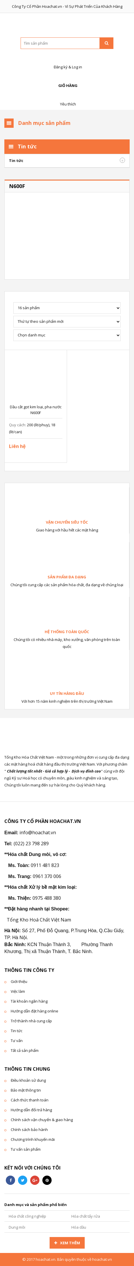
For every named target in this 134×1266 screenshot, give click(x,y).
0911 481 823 (45, 865)
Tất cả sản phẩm (25, 1050)
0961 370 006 (47, 876)
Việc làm (18, 991)
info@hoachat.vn (37, 832)
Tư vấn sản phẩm (26, 1149)
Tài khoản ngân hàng (29, 1001)
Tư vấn (17, 1040)
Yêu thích (67, 98)
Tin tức (16, 160)
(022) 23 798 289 (31, 843)
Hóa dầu (78, 1227)
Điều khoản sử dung (28, 1080)
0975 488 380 (46, 898)
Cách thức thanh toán (29, 1100)
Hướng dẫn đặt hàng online (34, 1011)
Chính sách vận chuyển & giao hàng (42, 1119)
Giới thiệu (19, 981)
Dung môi (17, 1227)
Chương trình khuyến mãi (33, 1139)
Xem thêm (70, 1242)
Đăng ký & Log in (67, 61)
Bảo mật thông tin (26, 1090)
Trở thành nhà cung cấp (31, 1020)
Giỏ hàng (67, 79)
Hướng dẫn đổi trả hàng (31, 1109)
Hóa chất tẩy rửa (85, 1216)
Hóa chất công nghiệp (27, 1216)
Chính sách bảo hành (29, 1129)
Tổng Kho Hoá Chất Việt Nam (39, 920)
